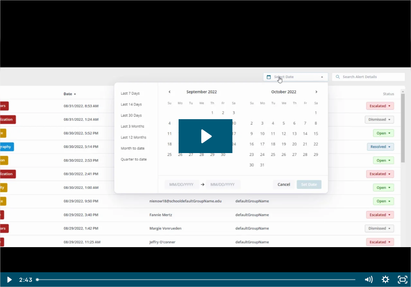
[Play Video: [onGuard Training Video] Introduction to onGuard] (205, 136)
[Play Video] (8, 279)
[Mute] (368, 279)
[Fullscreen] (402, 279)
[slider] (196, 279)
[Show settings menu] (385, 279)
